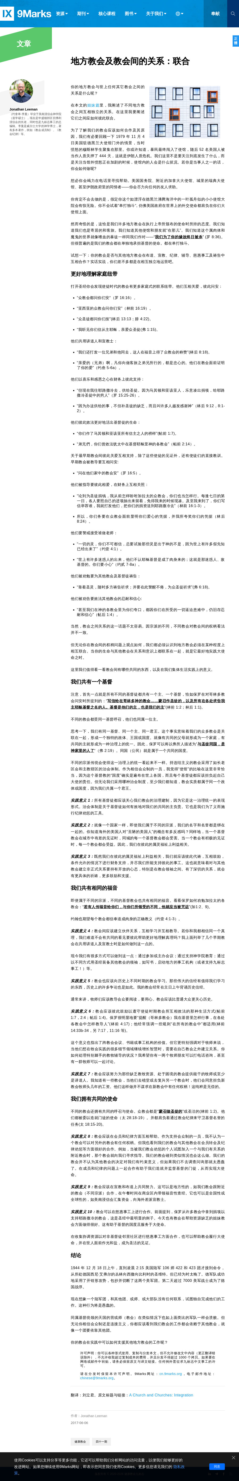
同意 (217, 1466)
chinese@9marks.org (97, 1378)
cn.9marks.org (170, 1374)
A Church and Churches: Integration (161, 1395)
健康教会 (80, 1441)
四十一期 (101, 1441)
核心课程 (106, 13)
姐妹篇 (93, 105)
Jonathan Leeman (94, 1416)
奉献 (215, 13)
